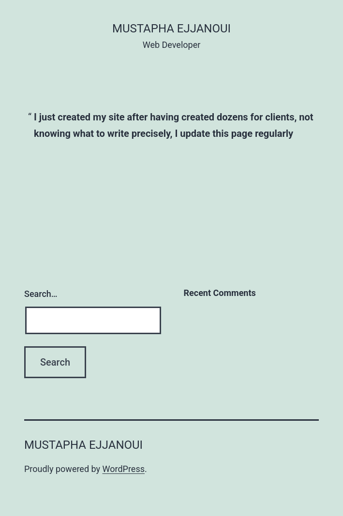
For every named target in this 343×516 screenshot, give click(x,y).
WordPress (124, 469)
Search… (41, 294)
